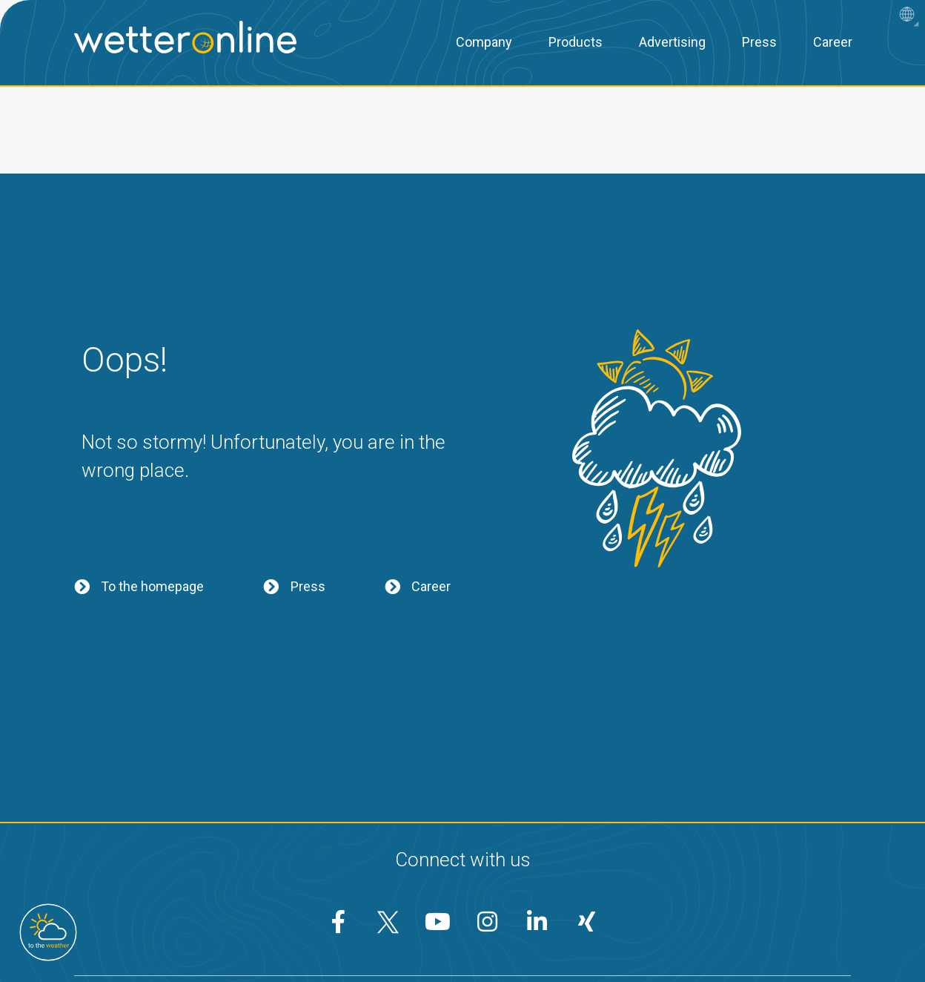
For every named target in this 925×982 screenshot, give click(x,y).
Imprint (544, 935)
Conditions (460, 935)
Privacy (376, 935)
